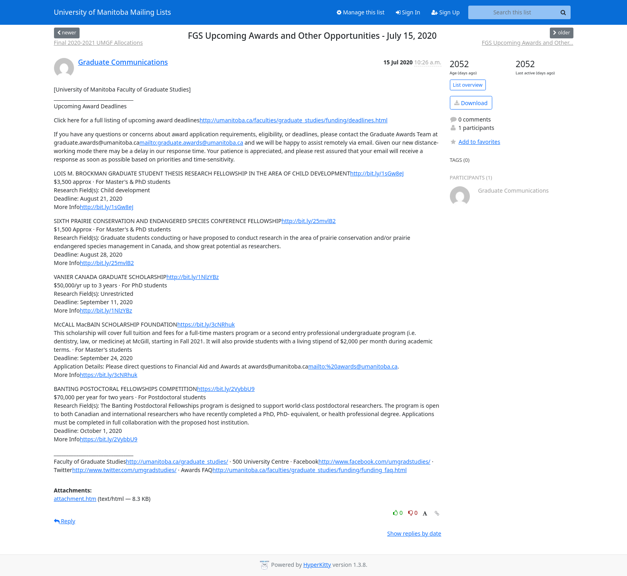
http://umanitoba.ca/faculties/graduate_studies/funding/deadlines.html (293, 120)
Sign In (408, 12)
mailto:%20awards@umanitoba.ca (352, 366)
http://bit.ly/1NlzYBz (192, 277)
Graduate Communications (123, 62)
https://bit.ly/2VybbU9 (226, 389)
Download (470, 103)
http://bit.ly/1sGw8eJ (376, 173)
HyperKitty (317, 564)
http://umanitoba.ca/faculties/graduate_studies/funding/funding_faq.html (309, 470)
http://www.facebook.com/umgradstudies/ (374, 461)
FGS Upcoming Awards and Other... (527, 42)
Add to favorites (475, 141)
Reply (65, 521)
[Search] (563, 12)
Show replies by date (414, 533)
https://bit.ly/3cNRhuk (206, 324)
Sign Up (445, 12)
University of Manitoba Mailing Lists (112, 12)
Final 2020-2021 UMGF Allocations (98, 42)
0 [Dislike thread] (413, 512)
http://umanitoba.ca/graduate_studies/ (177, 461)
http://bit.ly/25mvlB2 (308, 221)
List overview (468, 85)
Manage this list (361, 12)
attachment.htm (75, 498)
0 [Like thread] (398, 512)
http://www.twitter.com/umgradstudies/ (124, 470)
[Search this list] (512, 12)
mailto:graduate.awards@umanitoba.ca (192, 142)
